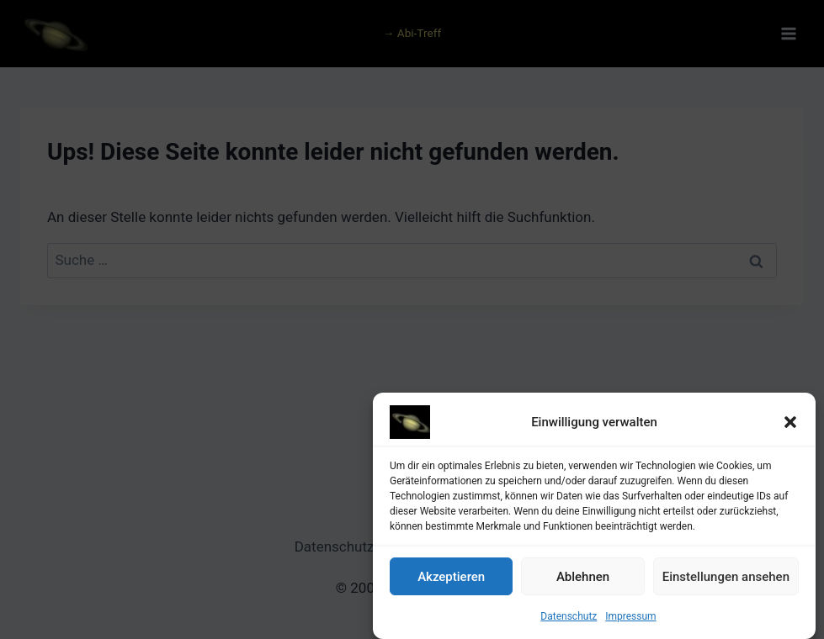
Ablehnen (582, 579)
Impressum (630, 620)
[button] (790, 425)
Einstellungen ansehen (725, 579)
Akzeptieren (451, 579)
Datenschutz (568, 620)
